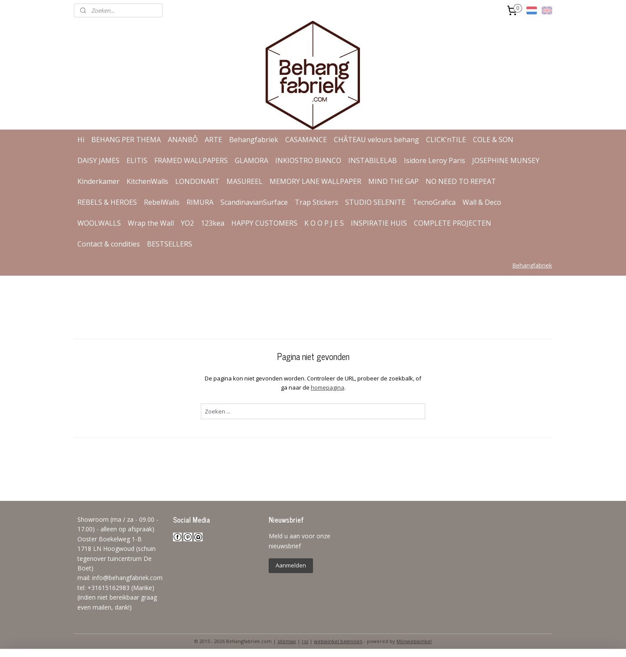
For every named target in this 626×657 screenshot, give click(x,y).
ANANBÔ (183, 139)
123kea (212, 223)
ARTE (213, 139)
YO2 (187, 223)
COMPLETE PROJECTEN (452, 223)
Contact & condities (108, 244)
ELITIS (137, 160)
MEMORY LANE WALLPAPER (315, 181)
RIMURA (199, 202)
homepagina (327, 387)
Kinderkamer (98, 181)
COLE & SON (493, 139)
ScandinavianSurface (254, 202)
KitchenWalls (147, 181)
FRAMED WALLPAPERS (191, 160)
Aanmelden (291, 565)
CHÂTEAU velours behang (376, 139)
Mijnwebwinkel (414, 641)
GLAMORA (251, 160)
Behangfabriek (253, 139)
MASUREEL (244, 181)
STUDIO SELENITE (375, 202)
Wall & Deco (482, 202)
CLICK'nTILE (446, 139)
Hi (80, 139)
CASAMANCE (306, 139)
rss (305, 641)
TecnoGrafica (434, 202)
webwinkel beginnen (338, 641)
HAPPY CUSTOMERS (264, 223)
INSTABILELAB (372, 160)
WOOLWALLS (99, 223)
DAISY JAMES (98, 160)
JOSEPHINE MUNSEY (505, 160)
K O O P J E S (324, 223)
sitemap (286, 641)
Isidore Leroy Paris (434, 160)
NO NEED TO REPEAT (461, 181)
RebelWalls (162, 202)
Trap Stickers (316, 202)
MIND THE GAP (393, 181)
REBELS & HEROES (107, 202)
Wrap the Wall (151, 223)
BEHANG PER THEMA (126, 139)
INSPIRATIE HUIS (379, 223)
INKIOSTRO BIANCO (308, 160)
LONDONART (197, 181)
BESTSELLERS (169, 244)
